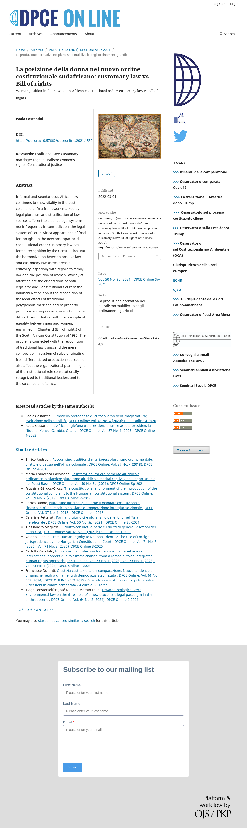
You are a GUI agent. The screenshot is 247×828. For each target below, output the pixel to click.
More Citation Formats (118, 256)
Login (234, 3)
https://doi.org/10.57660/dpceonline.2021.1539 (54, 140)
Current (15, 33)
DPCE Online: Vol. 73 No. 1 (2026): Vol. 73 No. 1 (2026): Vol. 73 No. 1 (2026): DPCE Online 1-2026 (90, 563)
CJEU (177, 289)
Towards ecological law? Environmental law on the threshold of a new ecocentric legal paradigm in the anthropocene (89, 594)
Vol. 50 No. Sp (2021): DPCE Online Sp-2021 (79, 50)
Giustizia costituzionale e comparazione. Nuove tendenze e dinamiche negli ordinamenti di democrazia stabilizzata (89, 573)
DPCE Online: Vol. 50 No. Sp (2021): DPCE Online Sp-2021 (98, 483)
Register (219, 3)
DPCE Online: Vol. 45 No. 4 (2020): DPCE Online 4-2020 (112, 420)
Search (227, 33)
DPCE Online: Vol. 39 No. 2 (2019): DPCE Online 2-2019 (89, 495)
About (90, 33)
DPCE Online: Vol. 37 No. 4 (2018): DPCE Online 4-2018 (89, 510)
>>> (176, 172)
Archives (36, 33)
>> (52, 609)
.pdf (108, 173)
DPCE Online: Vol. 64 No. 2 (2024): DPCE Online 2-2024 (94, 599)
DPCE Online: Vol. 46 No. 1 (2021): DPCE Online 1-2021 (87, 532)
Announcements (63, 33)
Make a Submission (191, 450)
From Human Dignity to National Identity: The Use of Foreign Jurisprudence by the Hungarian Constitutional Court (88, 539)
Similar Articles (31, 450)
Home (20, 50)
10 (44, 609)
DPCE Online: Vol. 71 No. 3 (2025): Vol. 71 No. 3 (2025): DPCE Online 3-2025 (91, 544)
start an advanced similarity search (66, 620)
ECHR (177, 280)
